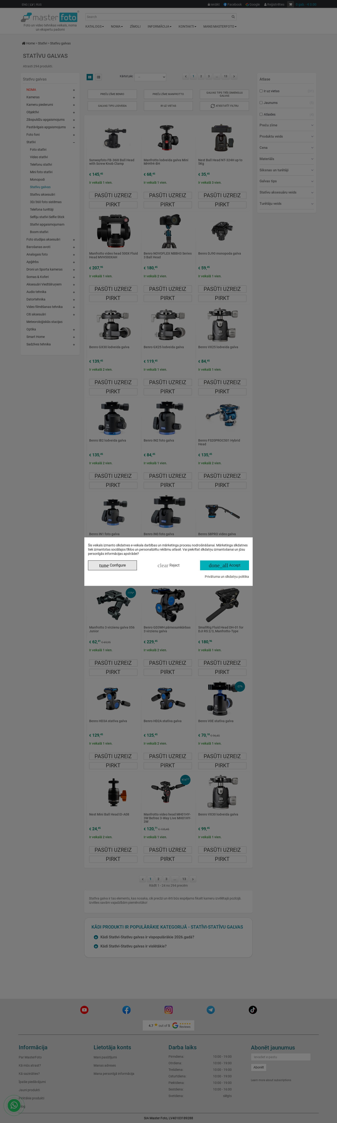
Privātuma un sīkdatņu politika (227, 576)
